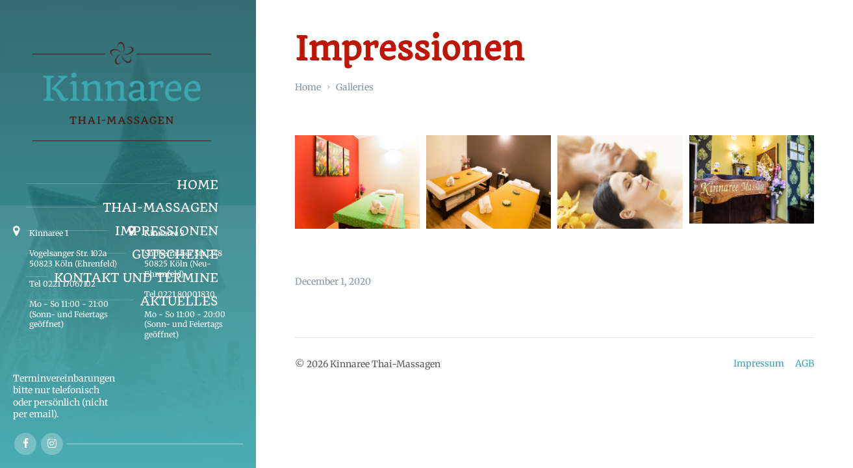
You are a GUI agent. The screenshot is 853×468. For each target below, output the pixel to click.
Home (308, 87)
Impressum (758, 363)
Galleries (355, 87)
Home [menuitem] (197, 184)
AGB (804, 363)
